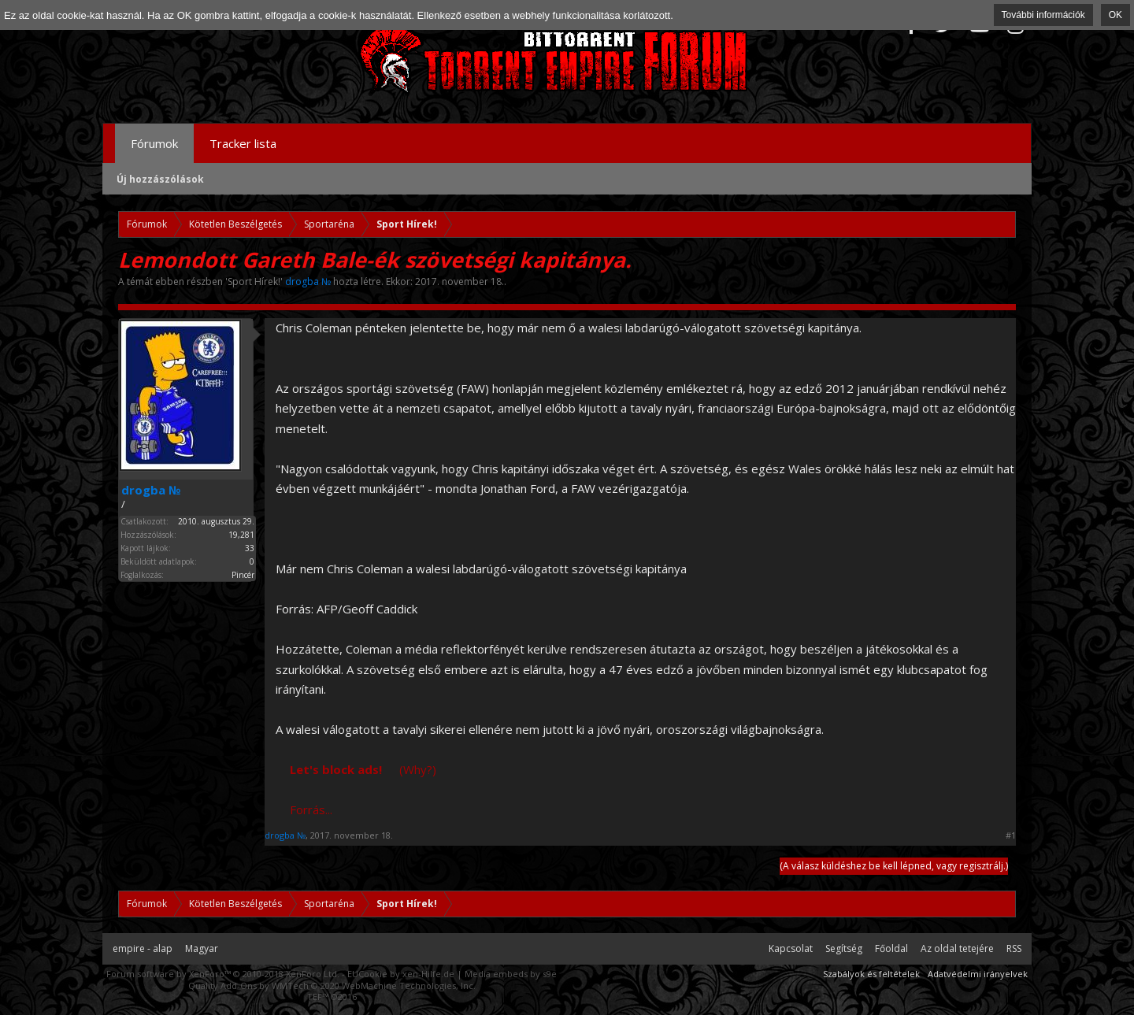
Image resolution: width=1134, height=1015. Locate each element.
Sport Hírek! (254, 281)
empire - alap (142, 948)
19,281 (241, 534)
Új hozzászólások (160, 179)
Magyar (201, 948)
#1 (1011, 835)
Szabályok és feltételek (871, 974)
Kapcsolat (791, 948)
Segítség (843, 948)
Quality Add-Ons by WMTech (332, 985)
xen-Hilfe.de (428, 974)
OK (1115, 14)
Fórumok (154, 143)
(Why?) (417, 769)
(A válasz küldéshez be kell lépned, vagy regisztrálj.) (894, 865)
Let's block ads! (336, 769)
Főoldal (891, 948)
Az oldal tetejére (957, 948)
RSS (1013, 948)
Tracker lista (242, 143)
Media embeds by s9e (511, 974)
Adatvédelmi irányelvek (978, 974)
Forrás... (311, 809)
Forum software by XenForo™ (222, 974)
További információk (1043, 14)
